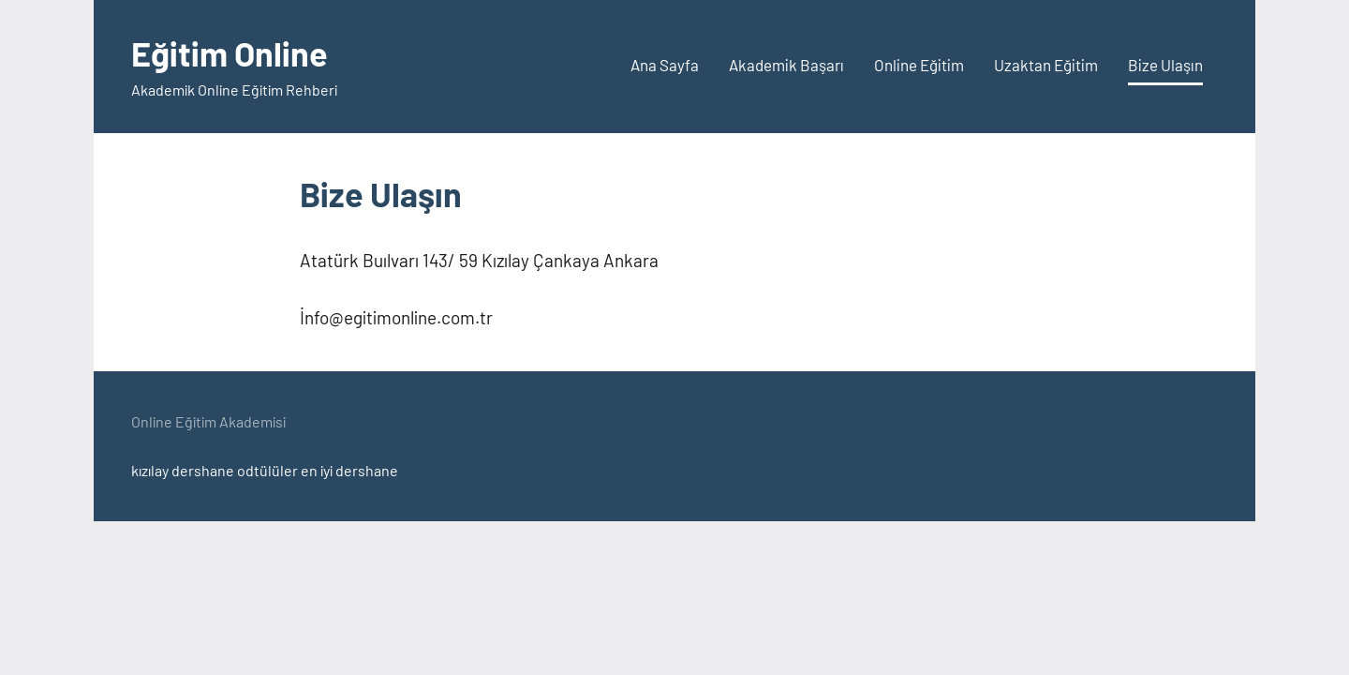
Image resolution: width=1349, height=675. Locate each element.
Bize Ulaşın (1165, 64)
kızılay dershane (182, 470)
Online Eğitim (919, 64)
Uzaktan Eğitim (1046, 64)
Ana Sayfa (664, 64)
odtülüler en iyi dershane (317, 470)
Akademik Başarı (786, 64)
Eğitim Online (229, 53)
